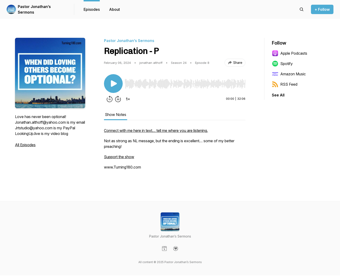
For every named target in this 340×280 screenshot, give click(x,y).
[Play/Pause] (113, 83)
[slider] (185, 84)
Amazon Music (289, 74)
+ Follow (322, 9)
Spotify (282, 63)
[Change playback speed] (128, 99)
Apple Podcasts (289, 53)
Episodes (92, 9)
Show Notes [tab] (115, 114)
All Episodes (25, 144)
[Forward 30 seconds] (118, 99)
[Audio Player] (185, 82)
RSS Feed (284, 84)
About (114, 9)
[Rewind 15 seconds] (109, 99)
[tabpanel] (174, 151)
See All (278, 95)
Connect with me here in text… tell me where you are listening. (156, 130)
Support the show (119, 156)
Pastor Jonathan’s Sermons (34, 9)
